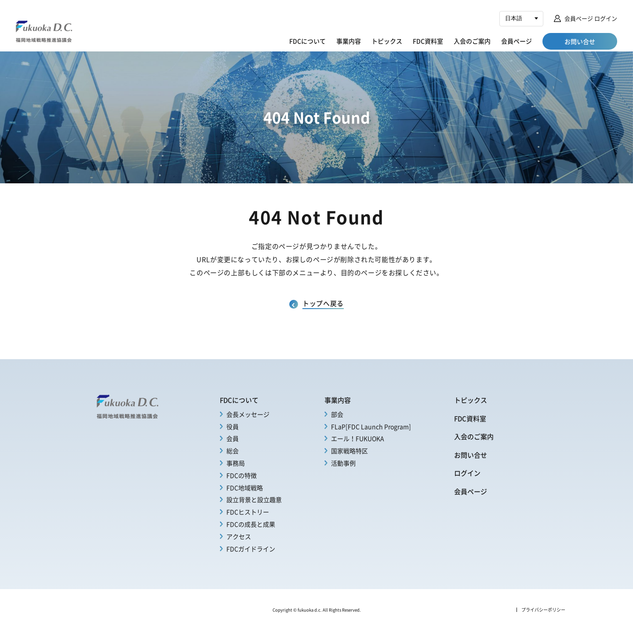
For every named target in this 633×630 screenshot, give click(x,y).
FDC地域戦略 (244, 487)
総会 (232, 450)
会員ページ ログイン (590, 18)
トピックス (386, 40)
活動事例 (343, 463)
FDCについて (307, 40)
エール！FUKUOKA (357, 438)
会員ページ (516, 40)
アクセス (238, 536)
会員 (232, 438)
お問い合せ (470, 454)
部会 (337, 414)
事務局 (235, 463)
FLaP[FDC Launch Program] (371, 426)
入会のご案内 (472, 40)
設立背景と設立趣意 (254, 499)
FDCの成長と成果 (250, 524)
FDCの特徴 (241, 475)
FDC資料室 (428, 40)
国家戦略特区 (349, 450)
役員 (232, 426)
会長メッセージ (247, 414)
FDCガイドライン (250, 548)
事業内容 (348, 40)
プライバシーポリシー (543, 610)
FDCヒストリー (247, 511)
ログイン (467, 472)
